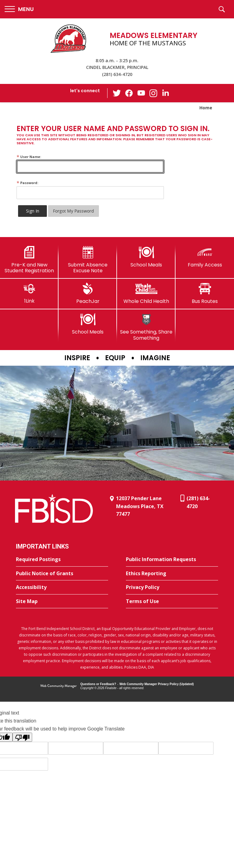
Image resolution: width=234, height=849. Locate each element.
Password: (27, 183)
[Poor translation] (22, 737)
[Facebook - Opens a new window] (129, 93)
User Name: (29, 157)
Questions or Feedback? (98, 684)
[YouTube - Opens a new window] (141, 93)
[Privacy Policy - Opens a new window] (172, 587)
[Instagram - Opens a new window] (153, 93)
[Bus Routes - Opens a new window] (205, 293)
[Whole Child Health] (146, 293)
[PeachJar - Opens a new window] (88, 293)
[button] (19, 9)
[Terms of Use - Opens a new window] (172, 601)
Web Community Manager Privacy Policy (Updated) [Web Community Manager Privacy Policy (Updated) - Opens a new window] (156, 684)
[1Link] (29, 293)
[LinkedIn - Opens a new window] (166, 92)
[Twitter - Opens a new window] (117, 92)
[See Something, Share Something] (146, 327)
